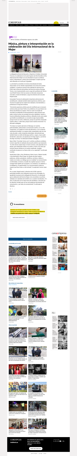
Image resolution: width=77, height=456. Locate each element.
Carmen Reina (11, 303)
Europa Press (30, 342)
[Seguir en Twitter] (54, 441)
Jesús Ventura (11, 434)
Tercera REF (46, 1)
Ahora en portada (13, 325)
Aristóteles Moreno (31, 277)
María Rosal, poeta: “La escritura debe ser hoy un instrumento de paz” (55, 346)
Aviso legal (40, 453)
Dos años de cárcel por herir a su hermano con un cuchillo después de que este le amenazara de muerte (18, 359)
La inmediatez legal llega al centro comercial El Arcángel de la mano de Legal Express (55, 253)
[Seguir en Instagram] (58, 441)
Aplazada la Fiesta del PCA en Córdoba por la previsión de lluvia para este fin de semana (17, 431)
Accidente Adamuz (18, 1)
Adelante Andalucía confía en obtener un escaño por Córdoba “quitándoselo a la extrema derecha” (37, 300)
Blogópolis (26, 25)
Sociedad (10, 191)
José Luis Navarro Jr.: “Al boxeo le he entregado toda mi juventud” (55, 319)
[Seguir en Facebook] (55, 441)
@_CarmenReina (13, 284)
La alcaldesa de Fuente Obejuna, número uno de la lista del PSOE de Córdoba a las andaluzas (17, 277)
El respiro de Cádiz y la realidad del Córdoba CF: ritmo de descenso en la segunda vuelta (18, 394)
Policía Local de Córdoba (34, 1)
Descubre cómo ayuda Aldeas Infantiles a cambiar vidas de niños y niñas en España (55, 267)
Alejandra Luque (12, 415)
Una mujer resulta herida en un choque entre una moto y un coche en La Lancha (60, 137)
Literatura (39, 1)
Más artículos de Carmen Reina (16, 283)
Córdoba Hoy (11, 25)
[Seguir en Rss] (63, 441)
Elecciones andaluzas (24, 1)
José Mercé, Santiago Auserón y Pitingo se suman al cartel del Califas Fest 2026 (37, 258)
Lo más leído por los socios (15, 243)
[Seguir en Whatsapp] (62, 441)
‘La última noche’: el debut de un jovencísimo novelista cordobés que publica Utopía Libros (37, 377)
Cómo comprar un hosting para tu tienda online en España (55, 239)
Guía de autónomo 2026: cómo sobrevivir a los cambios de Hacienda (55, 260)
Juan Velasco (30, 261)
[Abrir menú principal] (68, 22)
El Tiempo (32, 25)
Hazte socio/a (56, 22)
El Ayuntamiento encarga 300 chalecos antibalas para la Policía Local (17, 300)
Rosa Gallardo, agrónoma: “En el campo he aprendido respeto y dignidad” (55, 332)
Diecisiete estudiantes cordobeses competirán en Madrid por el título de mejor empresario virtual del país (37, 431)
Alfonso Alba (11, 262)
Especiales (45, 25)
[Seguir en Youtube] (60, 441)
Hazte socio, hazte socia (19, 217)
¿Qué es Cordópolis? (34, 453)
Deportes (21, 25)
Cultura (17, 25)
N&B (41, 25)
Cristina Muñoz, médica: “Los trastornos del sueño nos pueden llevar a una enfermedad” (55, 339)
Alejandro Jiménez (12, 397)
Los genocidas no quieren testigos (36, 276)
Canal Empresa (51, 25)
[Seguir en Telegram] (56, 441)
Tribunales (29, 1)
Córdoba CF (42, 1)
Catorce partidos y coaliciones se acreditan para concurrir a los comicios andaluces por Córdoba (36, 340)
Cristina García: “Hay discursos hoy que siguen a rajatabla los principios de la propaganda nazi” (55, 325)
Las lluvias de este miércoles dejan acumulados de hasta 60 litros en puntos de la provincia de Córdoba (36, 413)
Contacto (44, 453)
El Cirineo (36, 25)
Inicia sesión (62, 22)
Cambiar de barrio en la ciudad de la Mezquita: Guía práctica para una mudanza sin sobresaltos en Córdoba (55, 246)
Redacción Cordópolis (32, 379)
